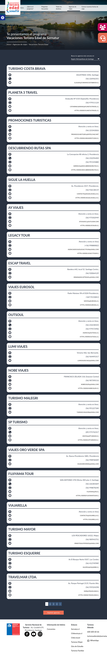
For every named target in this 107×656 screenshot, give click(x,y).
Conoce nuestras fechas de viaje (90, 8)
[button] (2, 17)
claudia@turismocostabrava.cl (86, 82)
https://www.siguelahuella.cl (87, 198)
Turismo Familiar (77, 650)
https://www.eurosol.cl (89, 305)
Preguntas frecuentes (44, 8)
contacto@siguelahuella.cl (88, 194)
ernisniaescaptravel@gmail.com (86, 277)
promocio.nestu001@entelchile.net (85, 134)
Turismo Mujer (77, 642)
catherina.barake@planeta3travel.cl (84, 106)
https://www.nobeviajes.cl (88, 388)
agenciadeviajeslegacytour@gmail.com (83, 249)
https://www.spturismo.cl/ (88, 440)
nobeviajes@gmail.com (90, 384)
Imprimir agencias (53, 613)
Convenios (51, 629)
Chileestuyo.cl (76, 633)
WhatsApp (93, 640)
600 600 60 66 (93, 632)
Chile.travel (75, 638)
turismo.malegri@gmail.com (88, 412)
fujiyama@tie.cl (93, 492)
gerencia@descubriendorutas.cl (86, 166)
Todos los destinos (59, 8)
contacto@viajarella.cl (89, 515)
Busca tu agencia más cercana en (82, 56)
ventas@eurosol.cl (91, 301)
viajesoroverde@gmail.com (88, 464)
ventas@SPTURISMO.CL (90, 436)
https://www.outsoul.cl (89, 337)
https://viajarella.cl (91, 519)
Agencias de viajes (72, 8)
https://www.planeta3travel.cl (86, 110)
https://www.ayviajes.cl (89, 225)
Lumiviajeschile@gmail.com (88, 360)
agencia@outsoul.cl (91, 333)
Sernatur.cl (75, 629)
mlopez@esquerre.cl (91, 567)
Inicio (22, 8)
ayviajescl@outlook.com (89, 221)
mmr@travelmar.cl (91, 591)
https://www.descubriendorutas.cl (85, 170)
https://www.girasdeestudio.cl (87, 138)
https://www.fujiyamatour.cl (87, 495)
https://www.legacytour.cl (88, 253)
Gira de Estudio (77, 646)
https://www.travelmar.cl (88, 595)
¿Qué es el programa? (30, 8)
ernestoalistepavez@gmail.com (86, 543)
